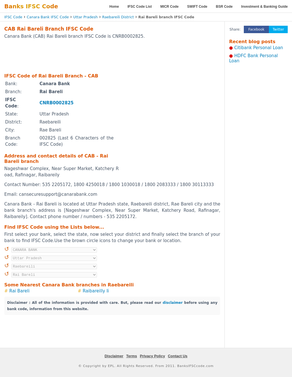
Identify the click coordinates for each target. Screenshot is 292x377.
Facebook (256, 29)
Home (114, 7)
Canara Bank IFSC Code (48, 17)
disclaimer (173, 303)
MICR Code (169, 7)
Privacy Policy (152, 356)
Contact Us (178, 356)
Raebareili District (118, 17)
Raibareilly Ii (96, 291)
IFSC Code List (139, 7)
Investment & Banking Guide (264, 7)
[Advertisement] (112, 56)
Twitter (278, 29)
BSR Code (224, 7)
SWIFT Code (197, 7)
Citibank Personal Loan (258, 47)
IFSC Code (13, 17)
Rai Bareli (19, 291)
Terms (131, 356)
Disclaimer (114, 356)
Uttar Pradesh (85, 17)
